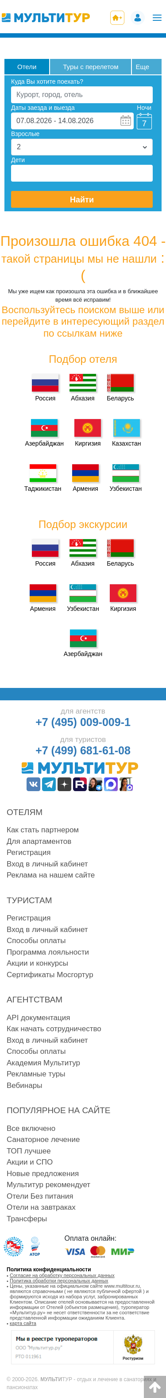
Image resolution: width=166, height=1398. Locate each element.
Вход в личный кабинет (47, 864)
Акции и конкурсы (37, 963)
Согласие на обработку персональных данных (62, 1275)
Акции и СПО (30, 1162)
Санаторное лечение (43, 1139)
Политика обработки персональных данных (59, 1280)
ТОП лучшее (29, 1151)
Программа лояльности (48, 952)
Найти (82, 199)
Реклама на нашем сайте (51, 875)
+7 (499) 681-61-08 (83, 750)
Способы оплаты (36, 940)
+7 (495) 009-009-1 (83, 722)
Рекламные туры (36, 1074)
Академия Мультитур (43, 1063)
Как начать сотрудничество (54, 1029)
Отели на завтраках (41, 1207)
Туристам (29, 900)
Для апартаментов (39, 841)
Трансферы (27, 1219)
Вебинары (24, 1085)
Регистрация (28, 852)
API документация (38, 1018)
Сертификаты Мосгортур (50, 975)
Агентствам (34, 999)
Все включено (31, 1128)
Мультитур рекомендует (48, 1185)
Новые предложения (43, 1173)
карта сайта (23, 1323)
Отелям (24, 812)
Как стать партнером (43, 830)
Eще (142, 66)
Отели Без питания (40, 1196)
